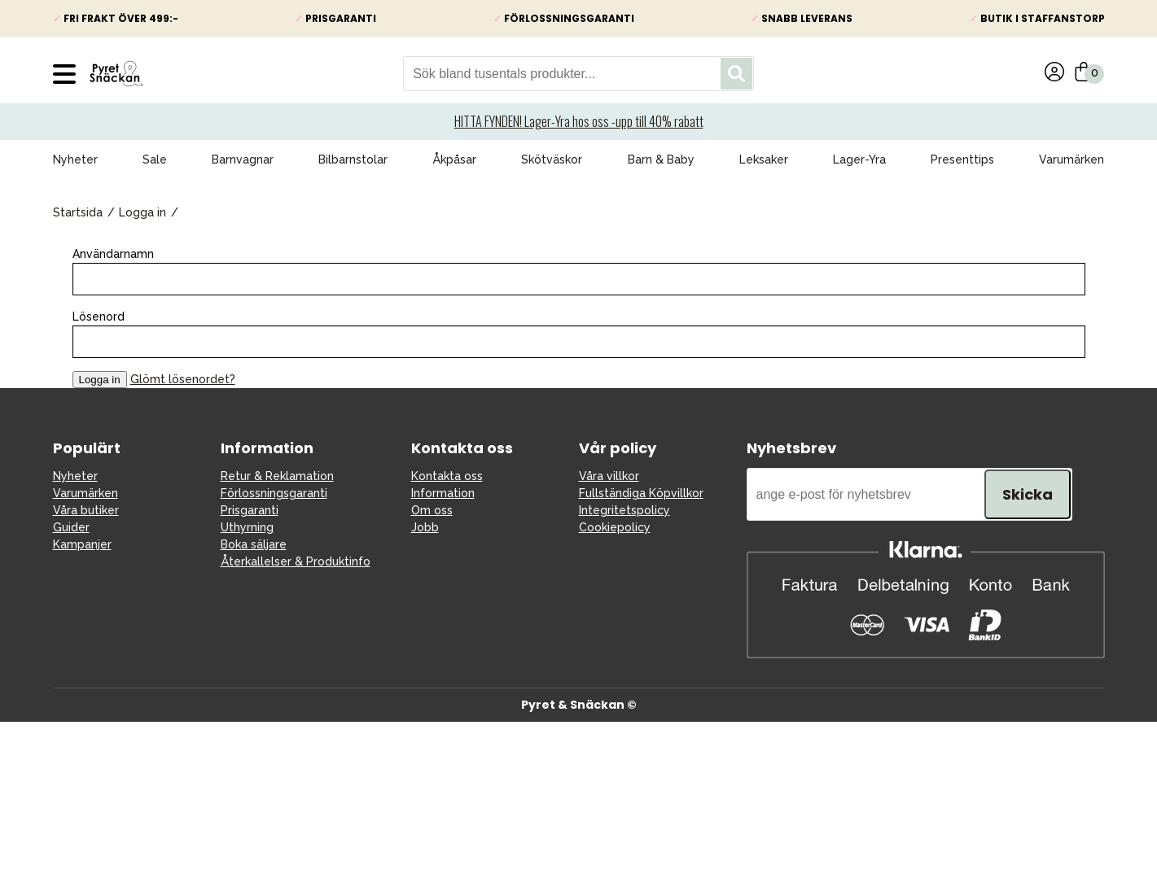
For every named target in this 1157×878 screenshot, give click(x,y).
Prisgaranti (249, 510)
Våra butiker (86, 510)
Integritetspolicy (624, 510)
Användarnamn (113, 253)
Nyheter (75, 159)
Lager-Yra (859, 159)
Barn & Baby (661, 159)
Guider (71, 527)
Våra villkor (609, 476)
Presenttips (962, 159)
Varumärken (1071, 159)
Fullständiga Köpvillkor (641, 493)
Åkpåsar (454, 159)
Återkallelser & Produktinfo (295, 561)
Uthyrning (247, 527)
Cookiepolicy (615, 527)
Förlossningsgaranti (274, 493)
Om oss (432, 510)
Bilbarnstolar (353, 159)
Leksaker (763, 159)
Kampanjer (82, 544)
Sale (154, 159)
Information (443, 493)
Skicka (1027, 494)
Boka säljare (254, 544)
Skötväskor (551, 159)
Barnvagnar (243, 159)
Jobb (425, 527)
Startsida (78, 212)
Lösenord (98, 316)
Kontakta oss (447, 476)
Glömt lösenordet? (182, 379)
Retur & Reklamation (277, 476)
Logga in (142, 212)
